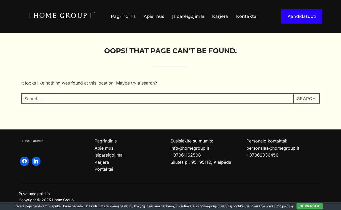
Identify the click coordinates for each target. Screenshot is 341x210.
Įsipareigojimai (188, 16)
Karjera (220, 16)
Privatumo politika (34, 193)
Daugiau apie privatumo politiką (269, 206)
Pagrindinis (123, 16)
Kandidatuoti (301, 16)
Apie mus (154, 16)
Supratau (309, 206)
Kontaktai (247, 16)
